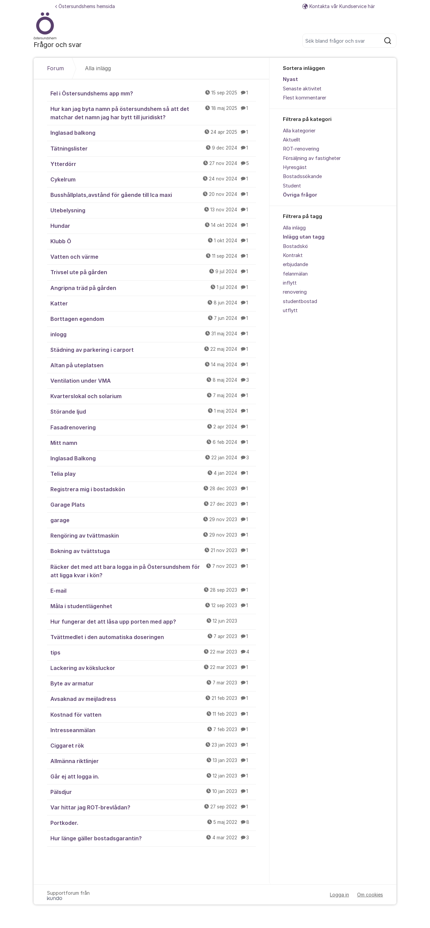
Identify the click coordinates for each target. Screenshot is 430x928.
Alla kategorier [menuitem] (299, 131)
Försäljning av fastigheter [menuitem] (312, 158)
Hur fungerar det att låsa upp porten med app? (153, 621)
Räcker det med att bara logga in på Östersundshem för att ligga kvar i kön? (153, 571)
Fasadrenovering (153, 427)
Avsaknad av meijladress (153, 698)
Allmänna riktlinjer (153, 760)
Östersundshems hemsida (85, 6)
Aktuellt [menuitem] (291, 140)
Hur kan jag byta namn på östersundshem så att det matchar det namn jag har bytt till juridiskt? (153, 113)
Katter (153, 303)
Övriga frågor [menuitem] (300, 195)
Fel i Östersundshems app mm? (153, 93)
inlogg (153, 334)
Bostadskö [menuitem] (295, 246)
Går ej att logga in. (153, 776)
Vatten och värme (153, 256)
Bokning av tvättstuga (153, 550)
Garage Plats (153, 504)
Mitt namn (153, 442)
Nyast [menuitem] (290, 79)
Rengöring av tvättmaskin (153, 535)
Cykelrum (153, 179)
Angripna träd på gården (153, 287)
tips (153, 652)
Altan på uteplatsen (153, 365)
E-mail (153, 590)
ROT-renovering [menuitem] (301, 149)
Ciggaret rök (153, 745)
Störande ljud (153, 411)
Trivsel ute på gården (153, 272)
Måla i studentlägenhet (153, 605)
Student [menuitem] (292, 186)
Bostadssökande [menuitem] (302, 176)
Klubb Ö (153, 241)
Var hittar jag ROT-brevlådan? (153, 807)
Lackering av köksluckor (153, 667)
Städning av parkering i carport (153, 349)
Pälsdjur (153, 791)
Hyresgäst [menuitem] (295, 167)
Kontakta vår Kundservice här (338, 6)
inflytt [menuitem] (290, 283)
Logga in (339, 894)
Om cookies (370, 894)
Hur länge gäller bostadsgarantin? (153, 838)
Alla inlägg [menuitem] (294, 228)
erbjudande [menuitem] (295, 264)
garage (153, 519)
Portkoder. (153, 822)
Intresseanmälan (153, 729)
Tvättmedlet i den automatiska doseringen (153, 636)
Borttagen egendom (153, 318)
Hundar (153, 225)
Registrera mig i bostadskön (153, 489)
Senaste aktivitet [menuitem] (302, 89)
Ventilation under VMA (153, 380)
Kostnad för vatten (153, 714)
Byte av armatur (153, 683)
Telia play (153, 473)
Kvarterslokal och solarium (153, 395)
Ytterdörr (153, 163)
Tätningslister (153, 148)
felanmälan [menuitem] (295, 274)
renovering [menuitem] (295, 292)
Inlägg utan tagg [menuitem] (304, 237)
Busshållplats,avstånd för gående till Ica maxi (153, 194)
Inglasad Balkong (153, 458)
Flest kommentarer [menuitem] (304, 98)
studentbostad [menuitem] (300, 301)
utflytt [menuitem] (290, 310)
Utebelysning (153, 210)
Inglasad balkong (153, 132)
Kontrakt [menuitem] (293, 255)
